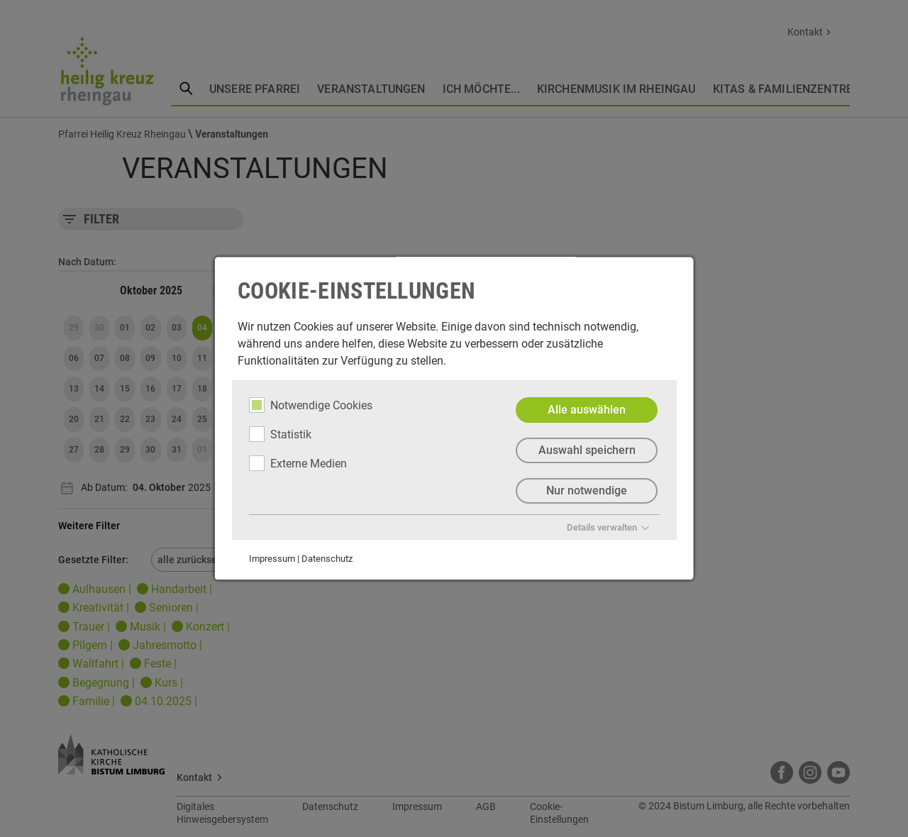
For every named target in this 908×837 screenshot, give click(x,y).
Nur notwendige (586, 490)
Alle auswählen (587, 409)
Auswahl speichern (586, 450)
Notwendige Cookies (310, 405)
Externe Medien (298, 463)
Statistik (280, 434)
